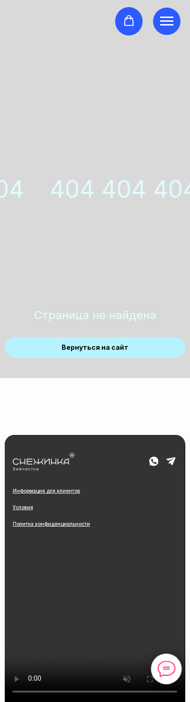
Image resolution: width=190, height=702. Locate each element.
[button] (129, 20)
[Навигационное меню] (166, 21)
